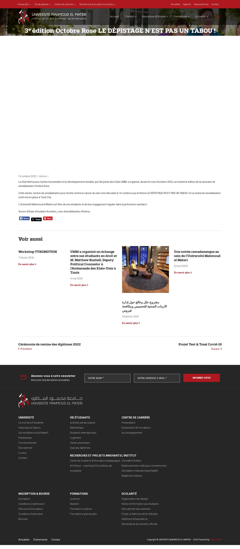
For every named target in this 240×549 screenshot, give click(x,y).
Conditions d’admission (129, 469)
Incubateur (170, 441)
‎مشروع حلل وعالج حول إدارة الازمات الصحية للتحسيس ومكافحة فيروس (144, 306)
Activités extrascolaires (80, 422)
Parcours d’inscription (128, 475)
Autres (43, 176)
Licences (169, 464)
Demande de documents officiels (36, 528)
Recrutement (25, 447)
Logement (72, 437)
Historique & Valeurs (29, 427)
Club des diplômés (77, 447)
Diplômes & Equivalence (31, 523)
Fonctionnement (27, 442)
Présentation (123, 422)
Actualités (24, 543)
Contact (22, 458)
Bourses (120, 485)
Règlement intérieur (77, 480)
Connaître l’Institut (77, 464)
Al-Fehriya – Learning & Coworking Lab (185, 436)
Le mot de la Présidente (30, 422)
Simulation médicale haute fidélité (85, 475)
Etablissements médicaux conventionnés (89, 469)
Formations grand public (178, 480)
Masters (169, 469)
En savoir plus (26, 264)
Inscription (122, 464)
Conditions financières (128, 480)
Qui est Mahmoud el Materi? (33, 432)
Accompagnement (126, 432)
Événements (40, 543)
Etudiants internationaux (80, 432)
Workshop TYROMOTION (37, 252)
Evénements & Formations (130, 427)
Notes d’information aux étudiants (37, 507)
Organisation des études (31, 502)
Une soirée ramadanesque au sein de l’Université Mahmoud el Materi (197, 256)
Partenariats (25, 437)
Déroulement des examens (32, 513)
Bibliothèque (74, 427)
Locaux (22, 452)
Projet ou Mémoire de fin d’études (36, 518)
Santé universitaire (77, 442)
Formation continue (175, 475)
